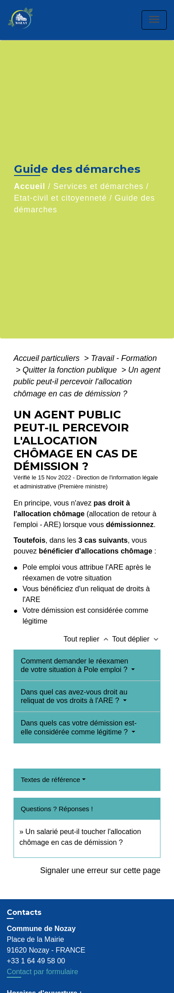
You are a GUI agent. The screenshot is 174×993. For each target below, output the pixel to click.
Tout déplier (136, 639)
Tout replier (88, 639)
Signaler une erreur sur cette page (100, 870)
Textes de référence (50, 779)
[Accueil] (29, 20)
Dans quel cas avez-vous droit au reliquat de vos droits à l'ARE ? (74, 696)
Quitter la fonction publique (71, 369)
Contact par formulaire (42, 971)
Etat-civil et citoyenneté (60, 197)
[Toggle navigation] (154, 20)
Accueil (30, 186)
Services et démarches (98, 186)
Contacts (24, 912)
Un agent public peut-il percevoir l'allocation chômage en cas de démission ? (87, 381)
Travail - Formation (124, 358)
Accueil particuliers (48, 358)
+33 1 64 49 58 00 (36, 961)
